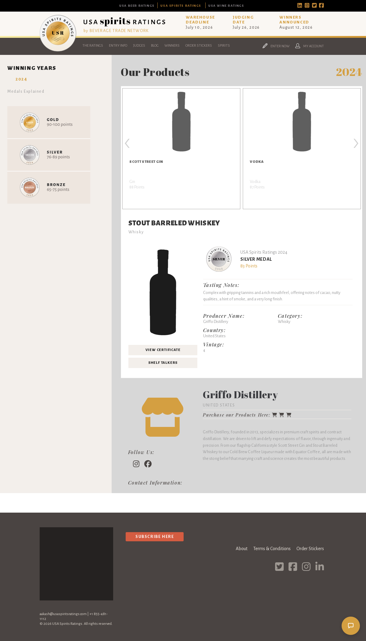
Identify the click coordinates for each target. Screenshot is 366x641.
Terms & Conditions (272, 548)
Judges (139, 46)
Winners (172, 46)
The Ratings (92, 46)
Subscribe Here (154, 536)
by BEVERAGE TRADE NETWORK (116, 30)
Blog (155, 46)
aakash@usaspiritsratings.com (63, 614)
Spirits (224, 46)
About (241, 548)
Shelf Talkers (163, 363)
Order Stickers (198, 46)
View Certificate (163, 350)
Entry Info (118, 46)
